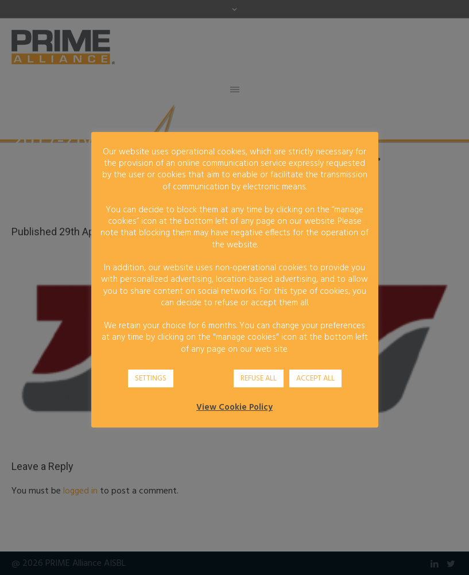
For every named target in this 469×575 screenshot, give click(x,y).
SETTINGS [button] (150, 378)
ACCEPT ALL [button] (315, 378)
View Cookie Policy (234, 407)
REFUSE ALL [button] (259, 378)
